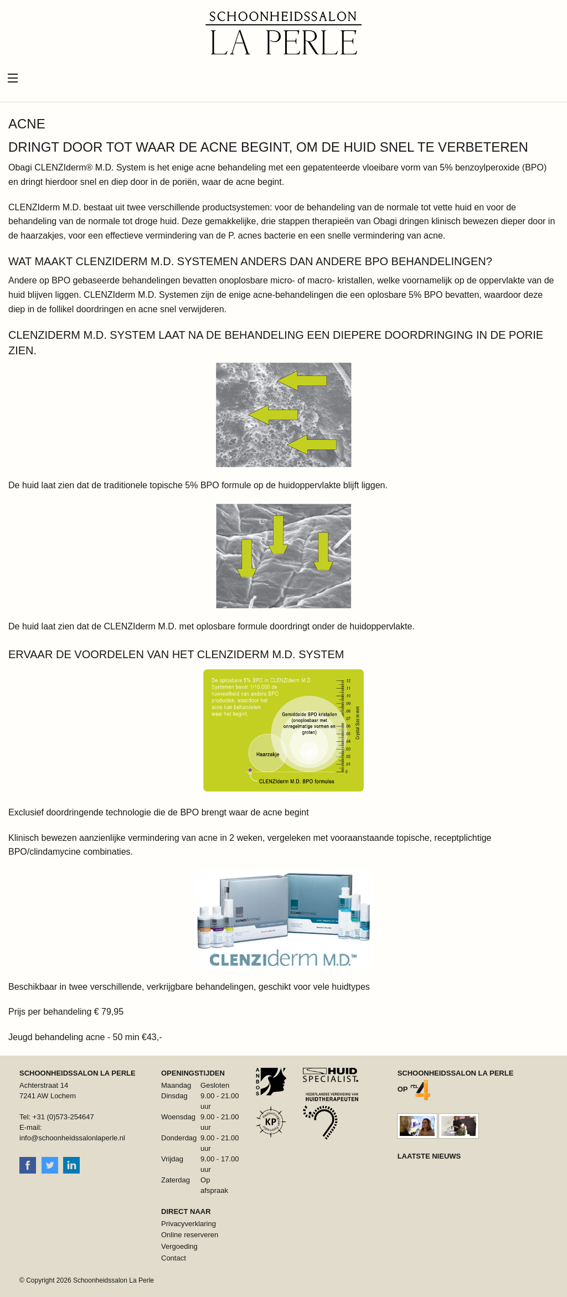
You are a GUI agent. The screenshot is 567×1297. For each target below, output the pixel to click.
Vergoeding (179, 1246)
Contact (173, 1258)
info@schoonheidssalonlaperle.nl (72, 1138)
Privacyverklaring (188, 1224)
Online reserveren (189, 1235)
